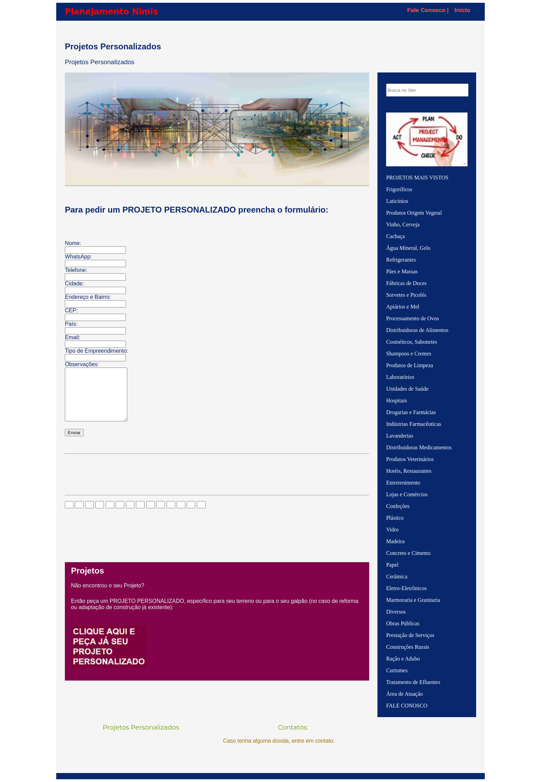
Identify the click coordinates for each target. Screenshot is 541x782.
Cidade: (74, 283)
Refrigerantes (401, 260)
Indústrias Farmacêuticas (413, 424)
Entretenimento (403, 483)
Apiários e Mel (402, 307)
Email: (72, 337)
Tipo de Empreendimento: (96, 351)
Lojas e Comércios (406, 494)
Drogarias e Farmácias (411, 412)
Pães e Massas (402, 271)
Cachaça (395, 236)
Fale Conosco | (428, 10)
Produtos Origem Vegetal (414, 213)
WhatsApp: (78, 257)
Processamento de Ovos (412, 318)
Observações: (82, 364)
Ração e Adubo (403, 659)
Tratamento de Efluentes (413, 682)
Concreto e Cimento (408, 553)
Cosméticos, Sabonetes (411, 342)
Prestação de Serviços (410, 635)
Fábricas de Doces (406, 283)
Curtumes (396, 670)
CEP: (71, 310)
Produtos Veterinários (410, 459)
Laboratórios (400, 377)
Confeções (398, 506)
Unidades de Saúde (407, 389)
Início (462, 10)
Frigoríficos (399, 189)
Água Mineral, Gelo (408, 248)
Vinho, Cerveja (403, 224)
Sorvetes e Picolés (406, 295)
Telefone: (76, 270)
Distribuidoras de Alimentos (417, 330)
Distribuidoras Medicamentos (419, 447)
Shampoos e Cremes (408, 353)
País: (71, 324)
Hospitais (396, 400)
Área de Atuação (404, 694)
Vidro (392, 529)
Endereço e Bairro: (88, 297)
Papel (392, 565)
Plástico (395, 518)
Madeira (395, 541)
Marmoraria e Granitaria (413, 600)
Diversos (396, 612)
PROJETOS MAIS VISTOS (417, 177)
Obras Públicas (402, 623)
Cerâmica (396, 576)
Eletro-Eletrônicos (406, 588)
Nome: (73, 243)
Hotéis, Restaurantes (409, 471)
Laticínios (397, 201)
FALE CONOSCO (406, 705)
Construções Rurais (407, 647)
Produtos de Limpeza (409, 365)
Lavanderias (399, 436)
